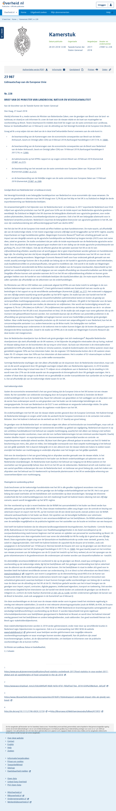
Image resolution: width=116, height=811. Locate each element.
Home (23, 12)
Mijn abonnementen (60, 12)
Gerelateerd (76, 69)
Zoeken (10, 750)
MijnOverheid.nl (14, 792)
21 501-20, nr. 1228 (60, 593)
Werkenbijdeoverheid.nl (18, 802)
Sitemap (11, 768)
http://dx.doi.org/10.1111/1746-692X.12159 (24, 711)
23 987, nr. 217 (18, 162)
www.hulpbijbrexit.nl (15, 632)
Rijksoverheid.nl (14, 795)
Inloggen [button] (102, 5)
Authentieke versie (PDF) (35, 70)
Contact (10, 741)
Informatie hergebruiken (18, 758)
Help (9, 747)
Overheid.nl (9, 13)
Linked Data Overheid (17, 781)
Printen (93, 69)
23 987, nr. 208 (34, 181)
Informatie (58, 69)
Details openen (2, 33)
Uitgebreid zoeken (39, 12)
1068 (105, 140)
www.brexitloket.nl (14, 573)
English (10, 744)
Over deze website (15, 738)
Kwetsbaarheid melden (17, 771)
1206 (25, 152)
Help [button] (108, 12)
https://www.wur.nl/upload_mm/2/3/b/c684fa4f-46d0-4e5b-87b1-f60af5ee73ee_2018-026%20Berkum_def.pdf (54, 686)
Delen (106, 69)
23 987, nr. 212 (29, 171)
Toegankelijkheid (14, 764)
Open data (12, 778)
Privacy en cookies (15, 761)
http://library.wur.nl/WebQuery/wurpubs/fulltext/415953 (75, 711)
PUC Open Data (14, 785)
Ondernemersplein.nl (16, 798)
